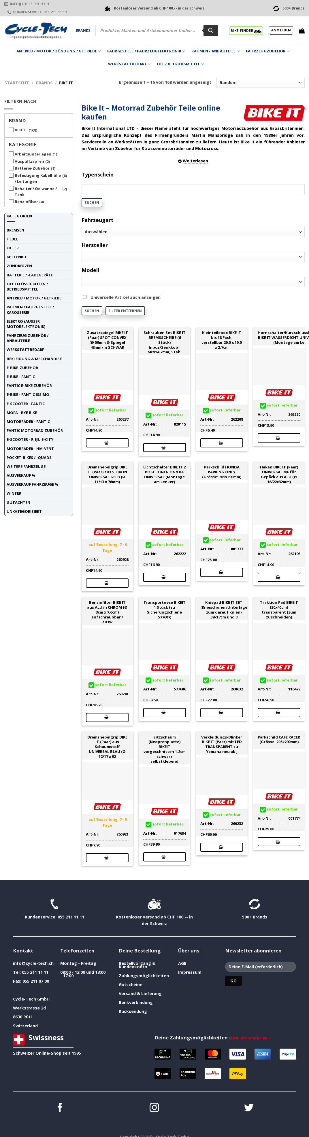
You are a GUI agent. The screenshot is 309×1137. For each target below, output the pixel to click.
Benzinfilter (26, 201)
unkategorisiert (24, 511)
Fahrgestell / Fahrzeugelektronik (146, 51)
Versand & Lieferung (140, 993)
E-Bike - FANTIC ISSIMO (28, 394)
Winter (14, 493)
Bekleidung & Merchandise (34, 358)
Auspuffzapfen (29, 161)
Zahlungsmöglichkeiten (144, 975)
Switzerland (25, 1025)
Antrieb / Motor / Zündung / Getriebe (58, 51)
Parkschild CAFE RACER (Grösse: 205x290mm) (279, 740)
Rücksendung (133, 1011)
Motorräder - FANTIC (28, 421)
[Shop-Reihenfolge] (260, 83)
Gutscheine (130, 984)
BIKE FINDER (246, 30)
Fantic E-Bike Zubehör (29, 385)
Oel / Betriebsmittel (180, 64)
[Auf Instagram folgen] (154, 1108)
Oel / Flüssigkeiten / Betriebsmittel (27, 286)
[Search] (211, 30)
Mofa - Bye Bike (22, 412)
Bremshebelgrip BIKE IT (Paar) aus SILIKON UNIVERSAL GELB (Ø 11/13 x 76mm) (107, 474)
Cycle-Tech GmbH (31, 999)
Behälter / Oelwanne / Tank (36, 191)
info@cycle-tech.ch (33, 963)
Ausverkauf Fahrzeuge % (33, 484)
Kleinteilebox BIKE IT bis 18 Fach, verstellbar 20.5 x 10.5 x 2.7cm (221, 340)
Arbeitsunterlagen (33, 154)
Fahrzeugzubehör (267, 51)
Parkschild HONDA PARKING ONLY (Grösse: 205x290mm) (221, 472)
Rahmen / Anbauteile (215, 51)
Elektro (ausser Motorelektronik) (26, 324)
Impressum (189, 972)
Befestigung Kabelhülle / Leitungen (38, 178)
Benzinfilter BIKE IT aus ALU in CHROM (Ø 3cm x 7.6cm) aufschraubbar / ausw (107, 612)
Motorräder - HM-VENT (30, 448)
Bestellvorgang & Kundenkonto (137, 965)
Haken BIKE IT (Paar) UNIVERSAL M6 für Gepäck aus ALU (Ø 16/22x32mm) (279, 474)
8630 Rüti (22, 1017)
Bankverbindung (136, 1002)
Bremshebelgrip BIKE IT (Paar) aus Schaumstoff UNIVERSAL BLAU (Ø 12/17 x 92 (107, 747)
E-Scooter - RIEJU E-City (30, 439)
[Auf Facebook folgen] (60, 1108)
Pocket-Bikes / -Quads (29, 457)
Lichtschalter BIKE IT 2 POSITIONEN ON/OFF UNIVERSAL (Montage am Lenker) (164, 474)
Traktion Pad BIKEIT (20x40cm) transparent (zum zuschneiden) (279, 609)
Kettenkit (17, 256)
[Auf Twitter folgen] (249, 1108)
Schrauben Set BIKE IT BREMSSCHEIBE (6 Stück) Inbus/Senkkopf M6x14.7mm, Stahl (165, 342)
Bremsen (15, 230)
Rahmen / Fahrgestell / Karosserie (30, 309)
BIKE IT (21, 129)
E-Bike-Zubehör (22, 367)
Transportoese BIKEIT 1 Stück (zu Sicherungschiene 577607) (165, 609)
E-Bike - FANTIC (21, 376)
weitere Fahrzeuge (26, 466)
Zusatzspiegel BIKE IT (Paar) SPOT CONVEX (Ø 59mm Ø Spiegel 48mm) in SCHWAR (107, 340)
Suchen (92, 202)
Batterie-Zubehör (32, 168)
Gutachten (18, 502)
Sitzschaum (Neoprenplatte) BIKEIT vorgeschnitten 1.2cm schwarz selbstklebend (165, 749)
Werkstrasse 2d (29, 1008)
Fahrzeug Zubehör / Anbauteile (27, 338)
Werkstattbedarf (129, 64)
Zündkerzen (19, 265)
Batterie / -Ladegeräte (30, 275)
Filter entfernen (125, 311)
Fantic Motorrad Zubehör (35, 430)
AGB (182, 963)
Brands (83, 30)
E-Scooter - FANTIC (26, 403)
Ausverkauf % (21, 475)
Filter (13, 247)
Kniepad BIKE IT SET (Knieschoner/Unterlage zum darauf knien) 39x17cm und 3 (223, 609)
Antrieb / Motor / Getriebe (34, 298)
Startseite (16, 83)
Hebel (12, 239)
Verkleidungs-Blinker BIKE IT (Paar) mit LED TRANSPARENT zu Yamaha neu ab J (221, 744)
